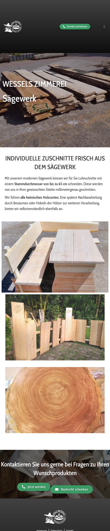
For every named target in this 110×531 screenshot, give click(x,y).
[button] (104, 26)
